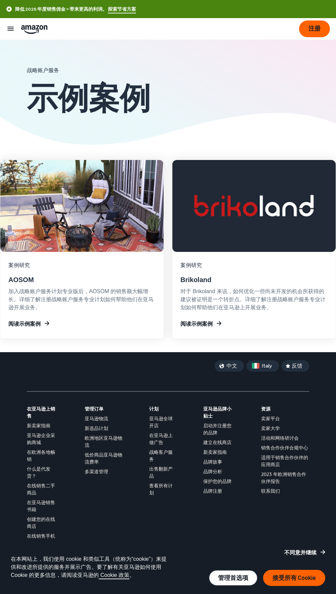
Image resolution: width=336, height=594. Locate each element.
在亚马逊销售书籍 (41, 505)
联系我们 (270, 491)
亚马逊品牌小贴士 (217, 412)
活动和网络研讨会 (280, 438)
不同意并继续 (300, 552)
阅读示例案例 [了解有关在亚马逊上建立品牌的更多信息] (196, 323)
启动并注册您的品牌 (217, 429)
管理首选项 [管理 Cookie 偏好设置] (233, 578)
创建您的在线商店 (41, 522)
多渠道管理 (96, 471)
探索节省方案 (122, 9)
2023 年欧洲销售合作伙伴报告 (283, 477)
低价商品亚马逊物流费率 (103, 458)
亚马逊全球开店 (161, 422)
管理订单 (94, 409)
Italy (267, 366)
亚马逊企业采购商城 (41, 438)
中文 (231, 366)
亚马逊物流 (96, 418)
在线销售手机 (41, 536)
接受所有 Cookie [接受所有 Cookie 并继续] (294, 578)
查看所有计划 (161, 489)
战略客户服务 (161, 455)
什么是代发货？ (38, 472)
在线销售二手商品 (41, 489)
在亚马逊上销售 (41, 412)
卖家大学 (270, 428)
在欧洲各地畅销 (41, 455)
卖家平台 (270, 418)
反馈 (297, 366)
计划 (154, 409)
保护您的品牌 (217, 481)
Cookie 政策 (114, 575)
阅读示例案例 (24, 323)
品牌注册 (212, 491)
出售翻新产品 (161, 472)
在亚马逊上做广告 (161, 438)
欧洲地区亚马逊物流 (103, 441)
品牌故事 (212, 462)
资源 (265, 409)
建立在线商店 (217, 442)
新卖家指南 (38, 425)
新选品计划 (96, 428)
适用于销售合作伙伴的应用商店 (284, 460)
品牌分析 (212, 471)
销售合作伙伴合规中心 (284, 447)
